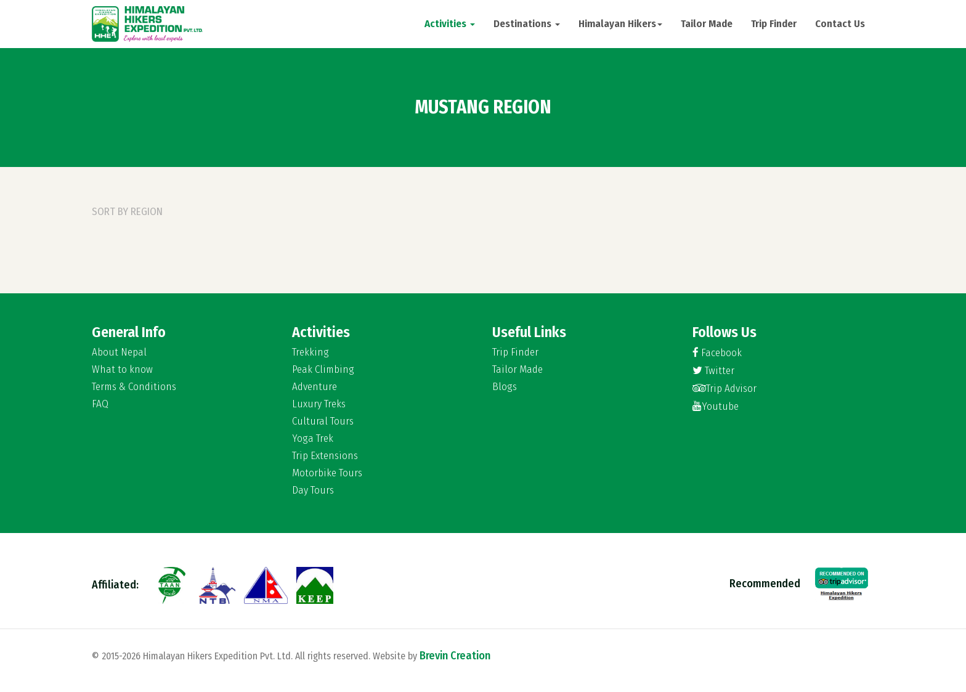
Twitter (713, 371)
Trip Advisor (724, 388)
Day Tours (313, 490)
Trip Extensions (325, 456)
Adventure (314, 387)
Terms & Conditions (134, 387)
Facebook (717, 353)
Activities (449, 23)
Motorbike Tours (327, 473)
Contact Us (840, 23)
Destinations (526, 23)
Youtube (715, 406)
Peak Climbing (323, 369)
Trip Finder (774, 23)
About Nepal (119, 352)
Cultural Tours (323, 421)
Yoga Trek (312, 438)
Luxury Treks (319, 404)
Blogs (504, 387)
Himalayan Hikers (620, 23)
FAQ (100, 404)
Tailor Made (707, 23)
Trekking (310, 352)
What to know (122, 369)
